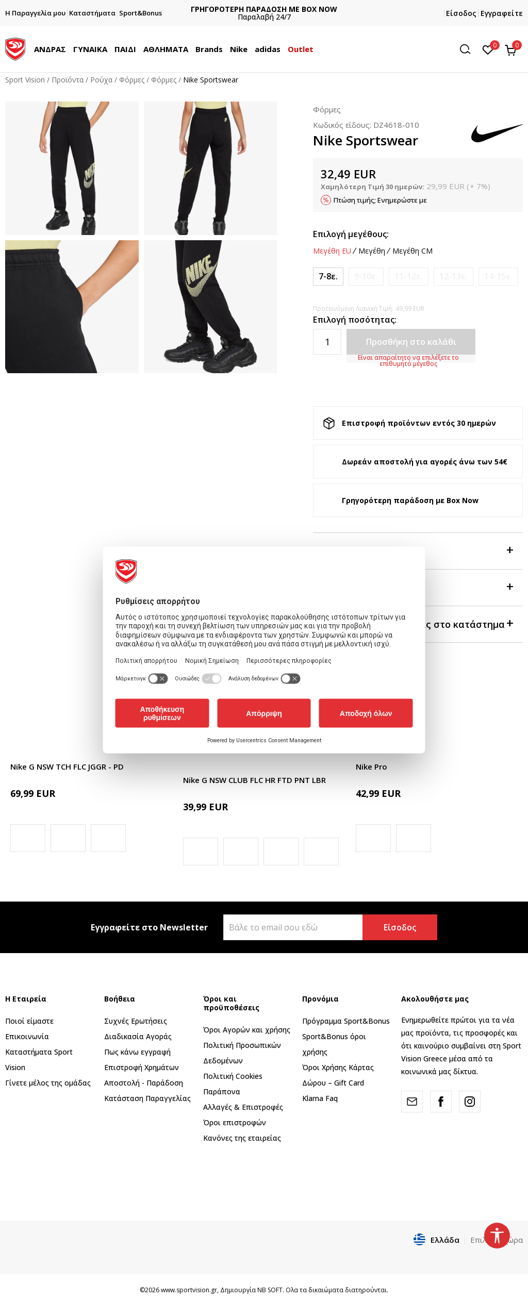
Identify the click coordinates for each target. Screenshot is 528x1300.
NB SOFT (270, 1290)
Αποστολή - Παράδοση (143, 1083)
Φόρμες (131, 80)
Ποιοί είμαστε (29, 1021)
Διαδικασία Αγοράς (138, 1036)
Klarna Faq (320, 1098)
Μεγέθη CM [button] (412, 251)
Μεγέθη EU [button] (332, 251)
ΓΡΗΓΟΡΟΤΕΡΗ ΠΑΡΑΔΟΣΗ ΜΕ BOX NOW (264, 9)
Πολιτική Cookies (232, 1076)
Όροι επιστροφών (234, 1122)
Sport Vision (25, 80)
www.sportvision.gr (189, 1290)
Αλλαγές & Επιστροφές (243, 1107)
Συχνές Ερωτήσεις (135, 1021)
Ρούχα (101, 80)
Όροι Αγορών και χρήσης (246, 1030)
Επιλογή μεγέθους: (351, 234)
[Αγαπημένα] (488, 49)
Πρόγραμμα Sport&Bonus (346, 1021)
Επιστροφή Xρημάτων (141, 1067)
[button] (469, 49)
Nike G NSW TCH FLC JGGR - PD (67, 766)
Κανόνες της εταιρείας (242, 1138)
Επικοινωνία (27, 1036)
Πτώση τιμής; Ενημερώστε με (380, 200)
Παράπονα (221, 1091)
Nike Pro (371, 766)
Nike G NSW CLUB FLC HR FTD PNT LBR (254, 780)
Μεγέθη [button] (371, 251)
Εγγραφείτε (502, 13)
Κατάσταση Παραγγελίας (147, 1098)
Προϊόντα (68, 80)
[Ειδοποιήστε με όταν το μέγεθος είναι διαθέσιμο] (366, 277)
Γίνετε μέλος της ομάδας (48, 1083)
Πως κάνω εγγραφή (137, 1052)
